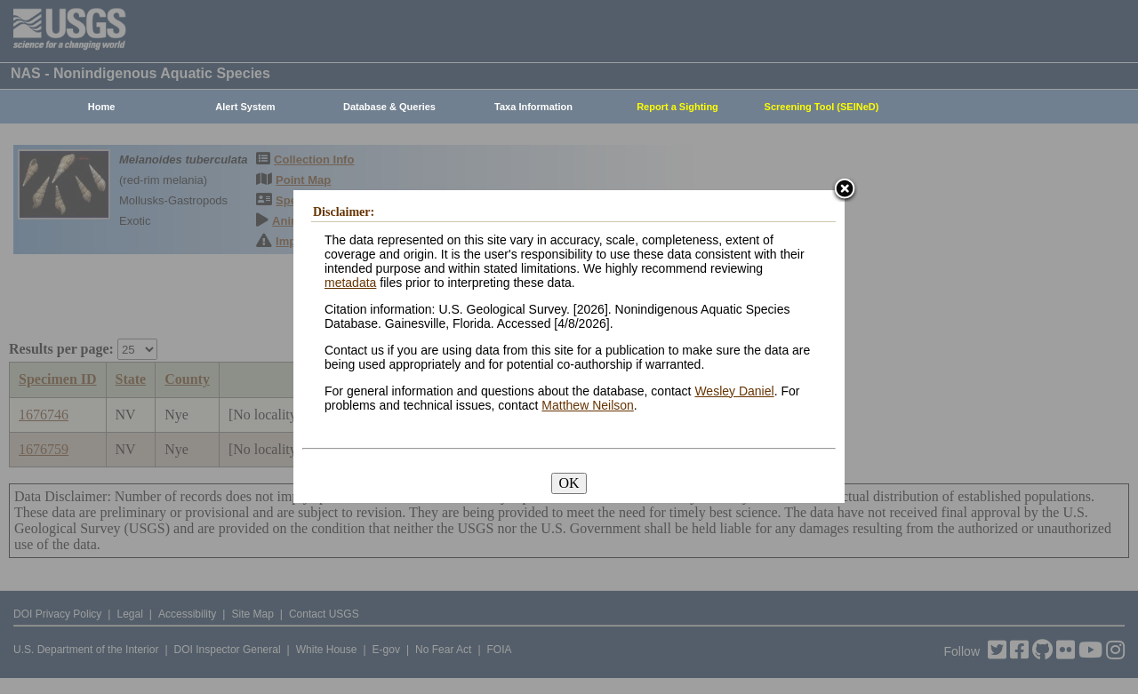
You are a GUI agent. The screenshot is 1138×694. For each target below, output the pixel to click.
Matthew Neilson (587, 405)
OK (568, 483)
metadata (350, 282)
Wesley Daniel (733, 391)
